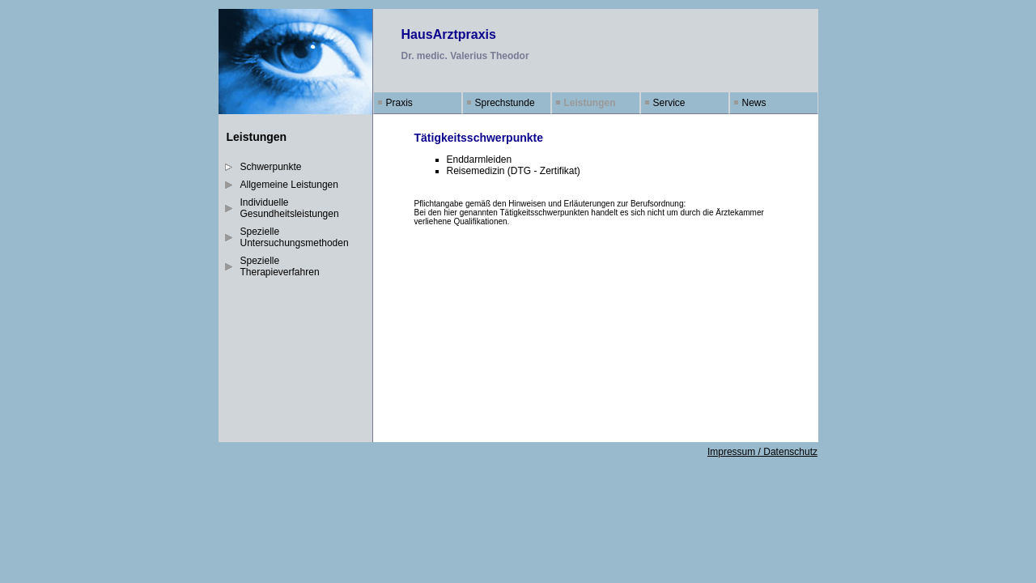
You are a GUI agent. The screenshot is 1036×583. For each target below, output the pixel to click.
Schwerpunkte (271, 166)
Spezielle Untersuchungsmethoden (294, 237)
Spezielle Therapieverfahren (280, 266)
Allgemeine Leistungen (289, 184)
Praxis (399, 103)
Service (669, 103)
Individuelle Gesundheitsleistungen (289, 208)
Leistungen (590, 103)
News (754, 103)
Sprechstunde (505, 103)
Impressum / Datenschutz (762, 451)
